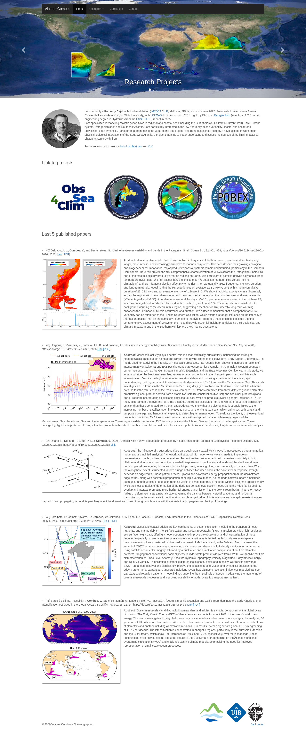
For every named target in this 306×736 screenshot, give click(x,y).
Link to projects (57, 162)
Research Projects (153, 82)
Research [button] (96, 8)
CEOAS (157, 115)
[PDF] (66, 254)
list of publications (131, 146)
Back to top (257, 724)
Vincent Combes (57, 9)
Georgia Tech (222, 115)
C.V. (150, 146)
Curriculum (116, 8)
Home (80, 8)
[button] (23, 49)
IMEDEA (156, 111)
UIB (166, 111)
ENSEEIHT (143, 119)
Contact (133, 8)
